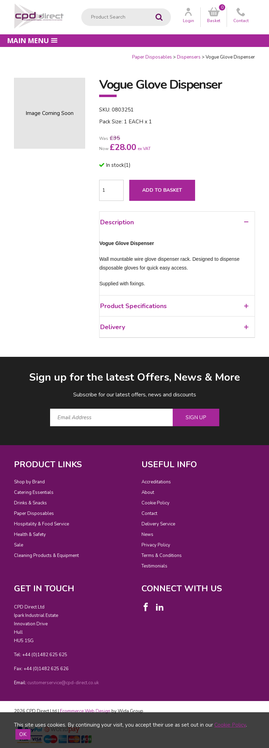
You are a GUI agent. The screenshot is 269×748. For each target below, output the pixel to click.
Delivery (174, 327)
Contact (149, 513)
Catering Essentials (34, 492)
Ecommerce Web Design (85, 711)
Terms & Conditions (162, 555)
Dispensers (189, 57)
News (147, 534)
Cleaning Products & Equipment (46, 555)
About (148, 492)
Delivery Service (158, 524)
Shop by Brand (29, 482)
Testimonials (154, 566)
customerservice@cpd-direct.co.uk (63, 683)
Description (174, 222)
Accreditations (156, 482)
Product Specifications (174, 306)
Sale (18, 545)
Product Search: (81, 8)
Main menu (32, 40)
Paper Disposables (152, 57)
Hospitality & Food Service (41, 524)
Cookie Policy (156, 503)
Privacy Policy (156, 545)
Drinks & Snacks (30, 503)
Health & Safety (30, 534)
